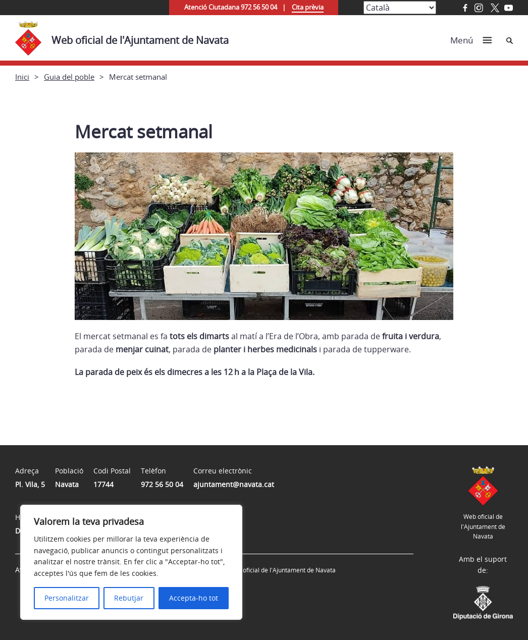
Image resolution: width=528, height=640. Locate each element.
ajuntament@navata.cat (233, 484)
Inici (22, 77)
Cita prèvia (308, 7)
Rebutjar (128, 598)
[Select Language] (399, 7)
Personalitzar (66, 598)
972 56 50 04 (162, 484)
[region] (131, 562)
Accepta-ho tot (193, 598)
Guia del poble (69, 77)
